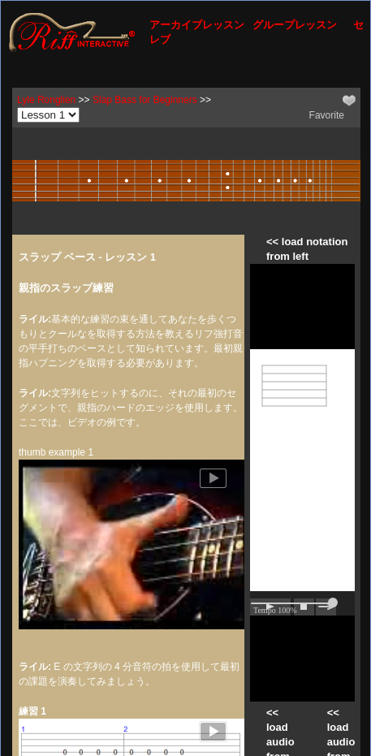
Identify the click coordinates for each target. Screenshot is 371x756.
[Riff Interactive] (72, 31)
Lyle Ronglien (46, 100)
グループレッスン (294, 25)
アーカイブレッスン (196, 25)
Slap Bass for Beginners (145, 100)
